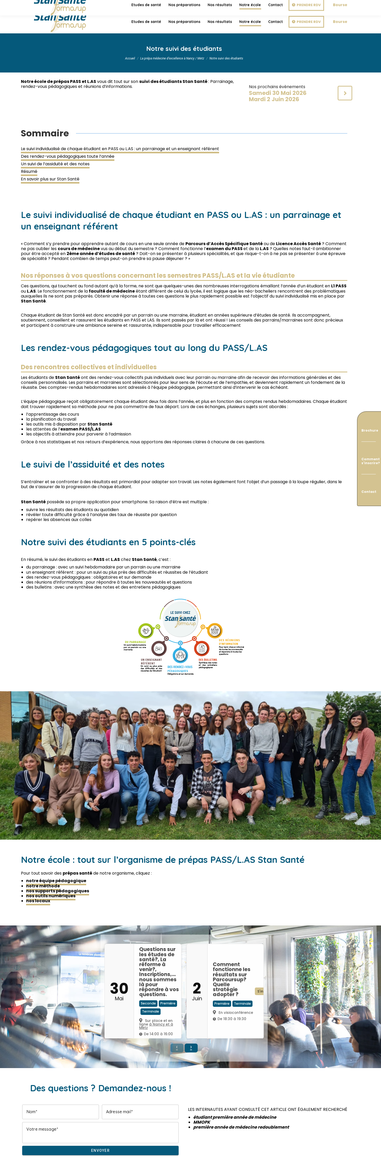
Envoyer (100, 1150)
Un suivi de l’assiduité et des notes (55, 164)
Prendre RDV (309, 21)
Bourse (340, 21)
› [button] (191, 1047)
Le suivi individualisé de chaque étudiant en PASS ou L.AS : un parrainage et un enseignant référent (120, 149)
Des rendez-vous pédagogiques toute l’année (67, 156)
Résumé (29, 171)
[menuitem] (146, 22)
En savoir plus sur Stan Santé (50, 179)
